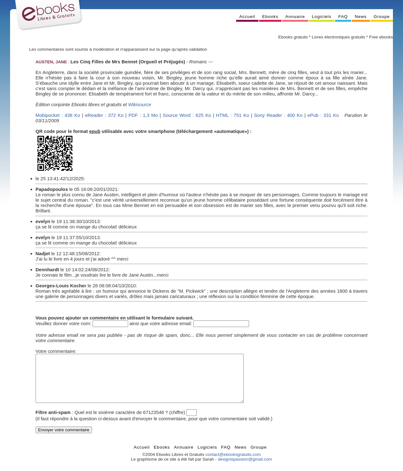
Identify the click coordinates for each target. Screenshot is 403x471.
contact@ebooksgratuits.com (233, 464)
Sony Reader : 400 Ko (278, 115)
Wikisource (139, 104)
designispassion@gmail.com (245, 468)
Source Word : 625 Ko (187, 115)
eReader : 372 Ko (104, 115)
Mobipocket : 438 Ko (58, 115)
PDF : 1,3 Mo (143, 115)
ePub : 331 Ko (323, 115)
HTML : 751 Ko (232, 115)
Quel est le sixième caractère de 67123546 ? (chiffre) (130, 421)
